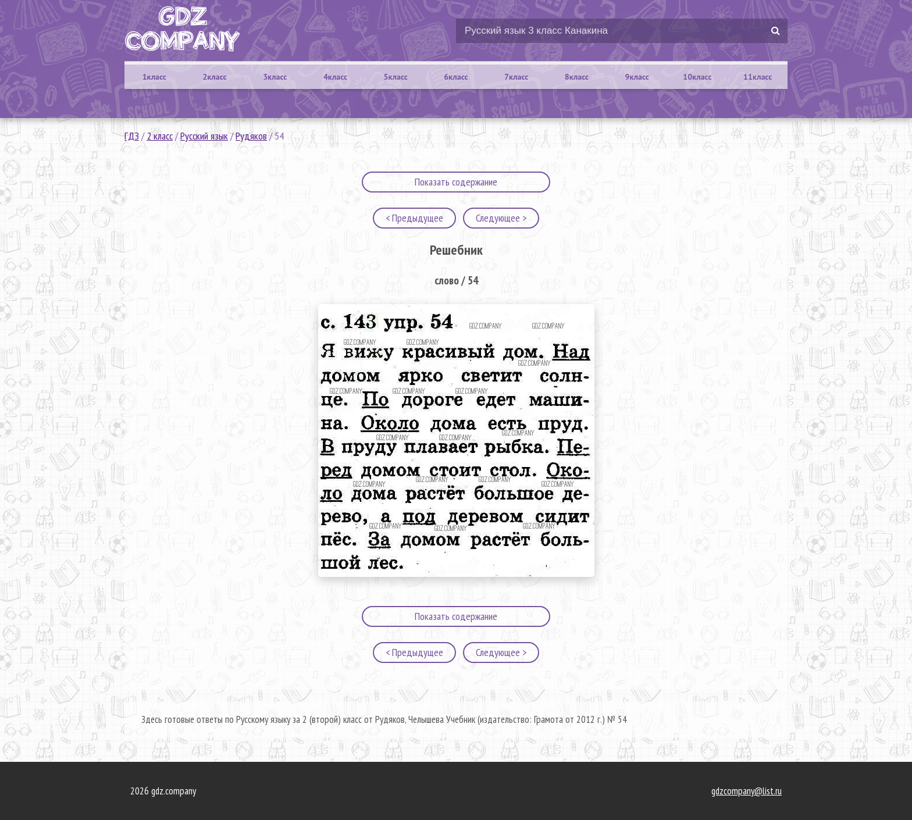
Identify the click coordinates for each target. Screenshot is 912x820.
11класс (757, 77)
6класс (456, 77)
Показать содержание (456, 181)
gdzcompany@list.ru (746, 791)
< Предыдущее (414, 217)
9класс (637, 77)
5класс (396, 77)
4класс (335, 77)
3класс (275, 77)
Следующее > (501, 217)
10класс (697, 77)
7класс (516, 77)
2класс (214, 77)
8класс (577, 77)
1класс (154, 77)
